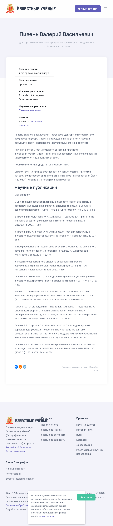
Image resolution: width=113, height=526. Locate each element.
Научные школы (85, 424)
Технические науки (30, 110)
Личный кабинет (88, 8)
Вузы (79, 434)
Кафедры (81, 439)
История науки (84, 429)
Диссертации (84, 445)
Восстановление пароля (20, 478)
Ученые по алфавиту (53, 439)
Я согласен (86, 497)
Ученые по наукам (51, 429)
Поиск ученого (49, 424)
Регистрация (13, 473)
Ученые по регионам (53, 434)
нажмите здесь (46, 516)
